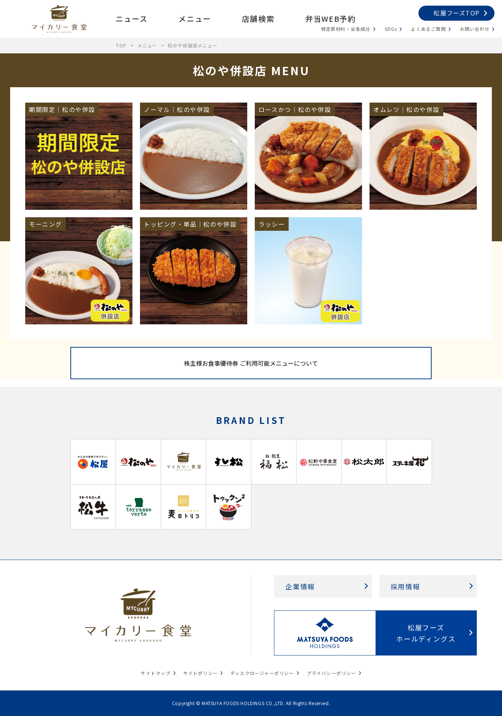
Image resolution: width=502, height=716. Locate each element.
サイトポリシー (200, 673)
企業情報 (300, 586)
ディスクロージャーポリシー (262, 673)
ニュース (132, 18)
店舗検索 (258, 18)
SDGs (391, 29)
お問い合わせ (475, 29)
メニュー (194, 18)
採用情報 (405, 586)
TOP (121, 45)
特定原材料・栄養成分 (346, 29)
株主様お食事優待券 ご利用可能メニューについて (251, 363)
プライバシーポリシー (331, 673)
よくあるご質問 (428, 29)
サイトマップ (155, 673)
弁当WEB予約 (330, 18)
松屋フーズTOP (456, 12)
